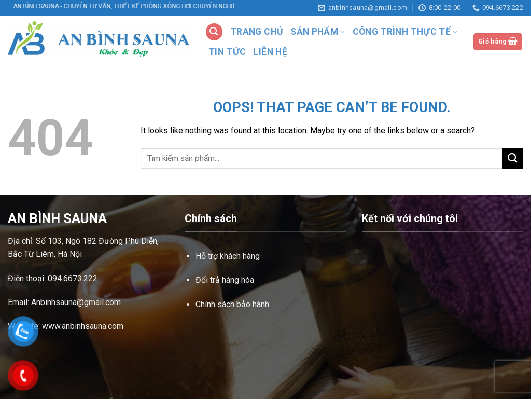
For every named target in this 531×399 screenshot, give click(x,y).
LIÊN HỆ (270, 52)
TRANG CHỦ (256, 31)
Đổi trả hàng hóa (224, 280)
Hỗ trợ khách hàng (227, 256)
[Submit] (512, 158)
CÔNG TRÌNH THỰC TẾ (405, 31)
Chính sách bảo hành (232, 304)
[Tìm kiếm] (214, 31)
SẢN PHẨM (317, 31)
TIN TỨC (227, 52)
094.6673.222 (72, 278)
